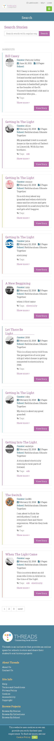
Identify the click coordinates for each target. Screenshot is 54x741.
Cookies (6, 693)
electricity (31, 305)
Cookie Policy (23, 737)
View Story (41, 108)
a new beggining (17, 283)
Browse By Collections (13, 714)
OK (34, 737)
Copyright (7, 700)
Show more (23, 102)
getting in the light (19, 178)
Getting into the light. (21, 442)
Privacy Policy (9, 690)
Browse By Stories (11, 711)
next (20, 608)
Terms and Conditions (13, 687)
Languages (34, 3)
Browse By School (11, 717)
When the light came (21, 554)
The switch (13, 495)
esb (28, 154)
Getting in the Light (19, 122)
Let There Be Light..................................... (19, 331)
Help (43, 3)
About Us (6, 667)
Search (44, 33)
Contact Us (7, 670)
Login (49, 3)
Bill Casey (12, 56)
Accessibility (8, 697)
